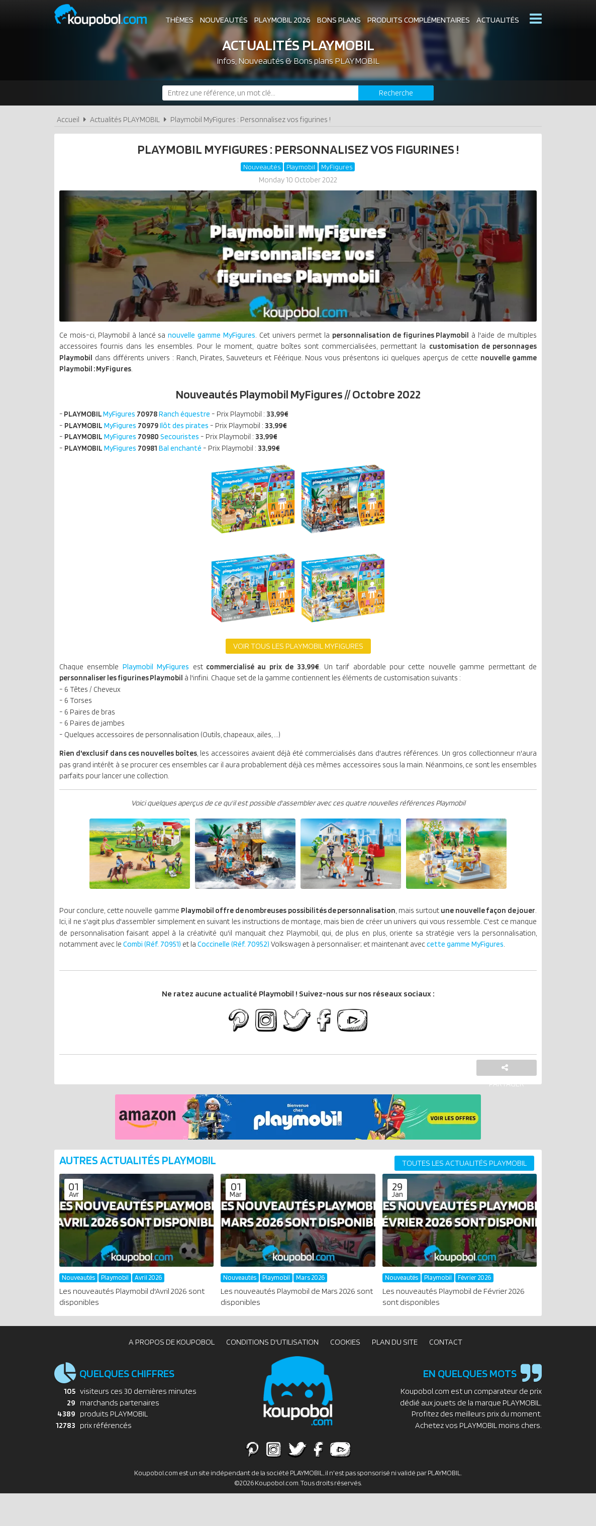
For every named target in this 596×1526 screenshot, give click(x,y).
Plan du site (395, 1374)
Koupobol (107, 15)
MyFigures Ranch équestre (141, 419)
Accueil (68, 119)
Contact (445, 1374)
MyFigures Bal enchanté (136, 455)
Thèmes (179, 20)
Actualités (497, 20)
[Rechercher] (396, 92)
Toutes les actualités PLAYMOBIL (464, 1195)
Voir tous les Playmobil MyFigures (298, 654)
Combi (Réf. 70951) (290, 963)
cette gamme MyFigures (159, 975)
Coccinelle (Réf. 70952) (383, 963)
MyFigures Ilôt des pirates (140, 431)
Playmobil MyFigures (158, 675)
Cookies (345, 1374)
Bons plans (339, 20)
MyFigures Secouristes (135, 443)
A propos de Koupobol (172, 1374)
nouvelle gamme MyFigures (221, 337)
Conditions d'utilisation (272, 1374)
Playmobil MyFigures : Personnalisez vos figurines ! (250, 119)
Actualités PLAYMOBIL (125, 119)
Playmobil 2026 (282, 20)
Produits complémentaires (418, 20)
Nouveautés (224, 20)
